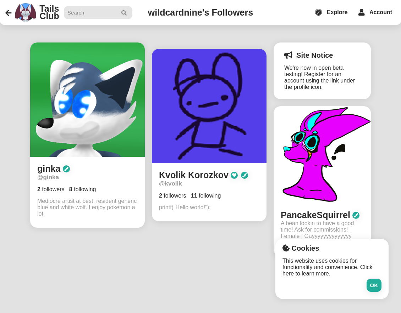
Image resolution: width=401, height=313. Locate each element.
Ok (374, 285)
